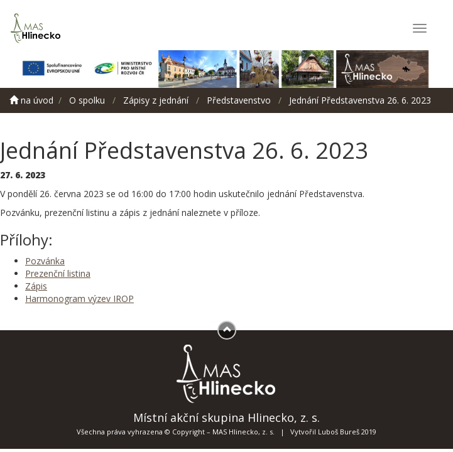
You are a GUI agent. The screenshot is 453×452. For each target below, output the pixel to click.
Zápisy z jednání (155, 100)
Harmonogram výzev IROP (79, 298)
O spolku (87, 100)
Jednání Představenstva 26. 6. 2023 (360, 100)
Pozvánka (45, 261)
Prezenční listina (57, 273)
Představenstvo (239, 100)
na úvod (31, 100)
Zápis (36, 286)
